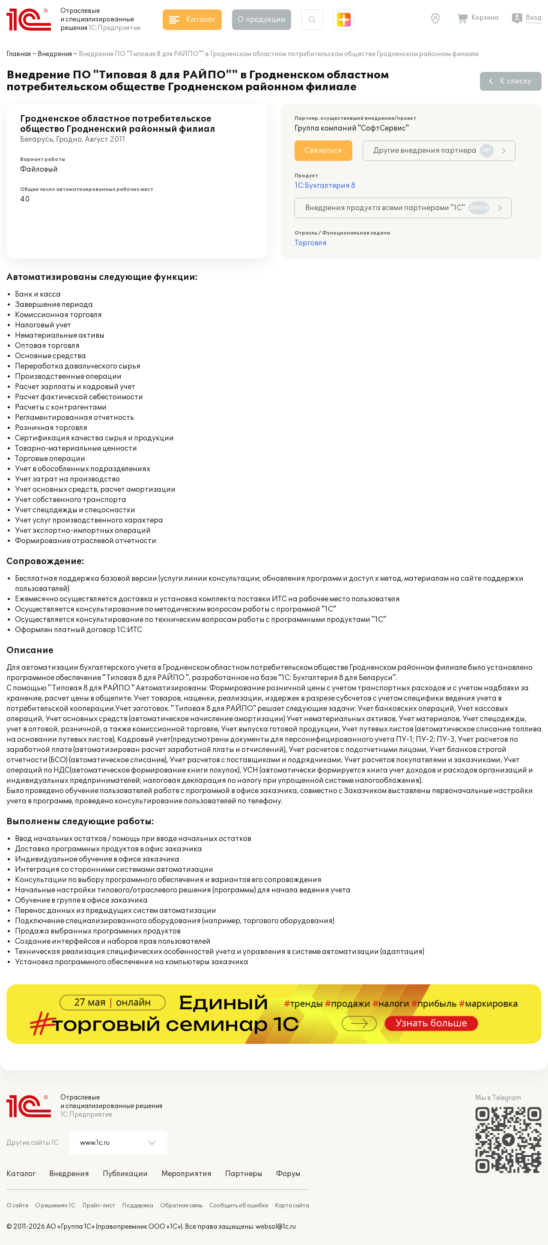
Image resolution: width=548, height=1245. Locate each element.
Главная (18, 54)
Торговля (311, 243)
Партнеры (243, 1174)
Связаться (323, 150)
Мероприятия (186, 1174)
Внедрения (55, 54)
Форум (288, 1174)
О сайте (17, 1205)
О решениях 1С (55, 1205)
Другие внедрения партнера (433, 150)
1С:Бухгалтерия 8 (325, 185)
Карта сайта (292, 1205)
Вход (534, 17)
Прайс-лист (98, 1205)
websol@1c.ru (276, 1226)
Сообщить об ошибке (238, 1205)
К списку (515, 81)
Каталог (21, 1174)
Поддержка (137, 1205)
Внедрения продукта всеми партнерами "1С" (397, 208)
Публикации (125, 1174)
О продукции (262, 19)
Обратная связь (181, 1205)
